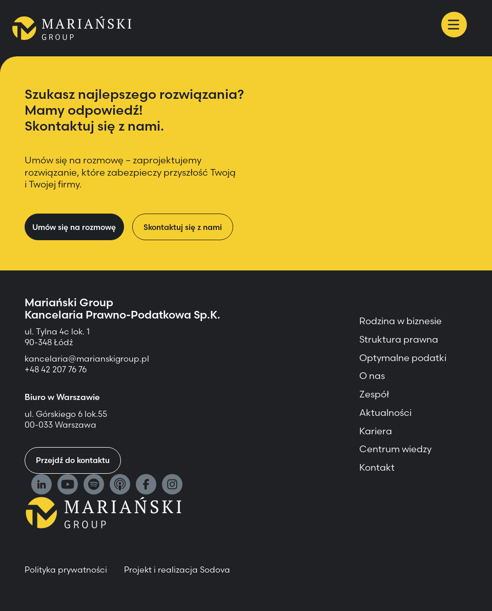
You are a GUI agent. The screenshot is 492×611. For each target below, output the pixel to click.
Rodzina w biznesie (400, 321)
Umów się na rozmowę (74, 227)
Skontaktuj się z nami (183, 227)
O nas (372, 376)
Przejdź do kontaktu (73, 460)
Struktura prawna (398, 339)
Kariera (375, 431)
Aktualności (385, 412)
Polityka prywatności (66, 569)
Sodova (215, 569)
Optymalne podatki (402, 358)
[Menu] (454, 24)
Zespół (374, 394)
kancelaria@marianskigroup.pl (88, 358)
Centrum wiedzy (395, 449)
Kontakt (377, 467)
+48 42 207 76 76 (56, 369)
